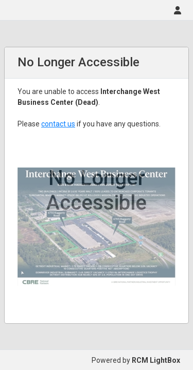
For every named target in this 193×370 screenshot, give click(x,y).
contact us (58, 124)
